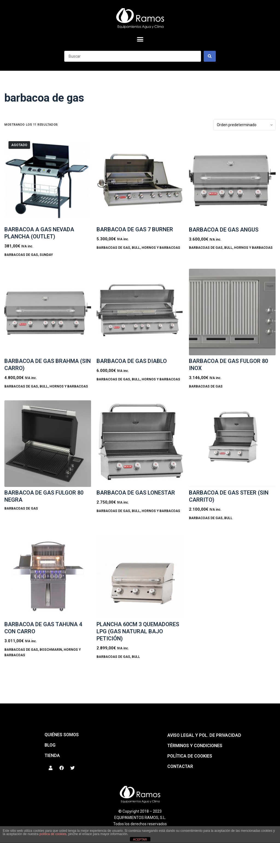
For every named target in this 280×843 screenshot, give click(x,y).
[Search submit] (210, 56)
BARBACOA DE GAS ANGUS (223, 229)
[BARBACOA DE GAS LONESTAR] (140, 443)
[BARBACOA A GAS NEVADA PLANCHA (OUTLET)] (47, 180)
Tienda (52, 755)
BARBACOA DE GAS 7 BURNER (135, 229)
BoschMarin (51, 650)
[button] (140, 39)
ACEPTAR (140, 839)
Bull (136, 248)
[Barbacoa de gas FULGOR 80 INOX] (232, 312)
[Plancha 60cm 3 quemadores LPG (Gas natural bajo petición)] (140, 575)
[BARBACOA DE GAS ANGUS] (232, 180)
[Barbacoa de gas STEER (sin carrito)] (232, 443)
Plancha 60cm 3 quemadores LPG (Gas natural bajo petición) (138, 631)
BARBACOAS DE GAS (21, 255)
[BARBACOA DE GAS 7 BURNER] (140, 180)
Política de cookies (189, 756)
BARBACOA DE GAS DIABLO (132, 361)
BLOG (50, 745)
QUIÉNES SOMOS (62, 734)
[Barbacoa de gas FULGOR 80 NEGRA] (47, 443)
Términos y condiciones (194, 745)
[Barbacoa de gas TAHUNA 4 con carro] (47, 575)
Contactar (180, 766)
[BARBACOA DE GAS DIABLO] (140, 312)
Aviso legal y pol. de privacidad (204, 735)
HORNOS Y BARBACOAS (161, 248)
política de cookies (52, 834)
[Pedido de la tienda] (244, 124)
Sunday (46, 255)
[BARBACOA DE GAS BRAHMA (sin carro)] (47, 312)
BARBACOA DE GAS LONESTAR (136, 492)
